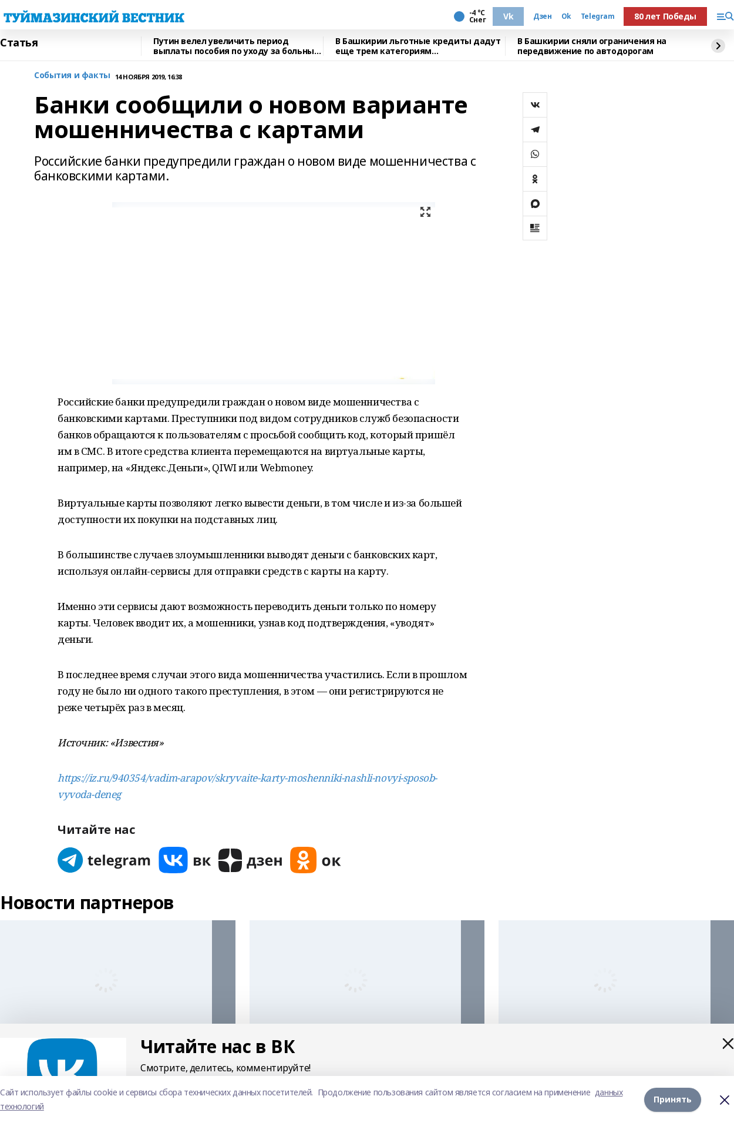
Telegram (598, 16)
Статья (19, 42)
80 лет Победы (665, 16)
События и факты (72, 76)
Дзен (542, 16)
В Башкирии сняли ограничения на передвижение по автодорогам (591, 46)
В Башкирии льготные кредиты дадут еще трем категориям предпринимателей (417, 46)
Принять (673, 1099)
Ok (566, 16)
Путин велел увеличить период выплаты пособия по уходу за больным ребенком (237, 46)
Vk (508, 16)
